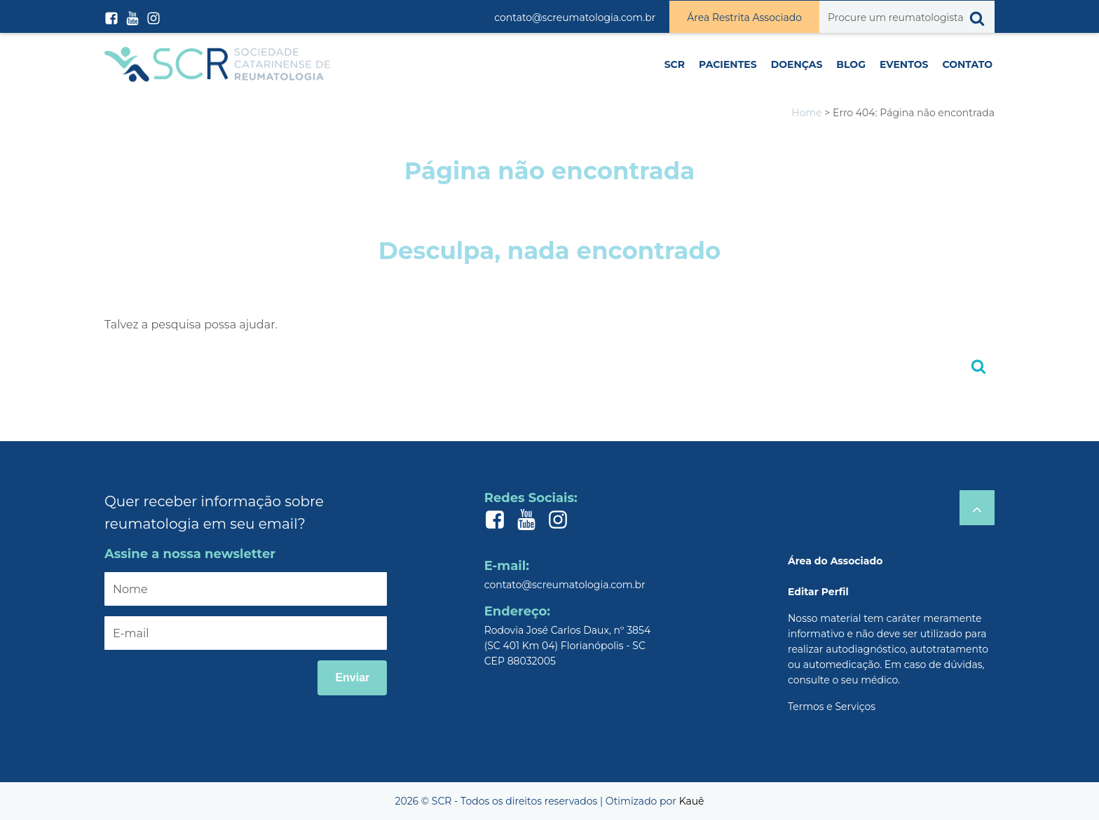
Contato (967, 64)
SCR (674, 64)
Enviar (352, 677)
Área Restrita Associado (744, 17)
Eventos (904, 64)
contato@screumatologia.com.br (574, 17)
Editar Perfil (818, 591)
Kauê (691, 801)
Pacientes (728, 64)
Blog (851, 64)
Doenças (797, 64)
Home (806, 112)
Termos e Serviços (831, 706)
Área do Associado (835, 561)
